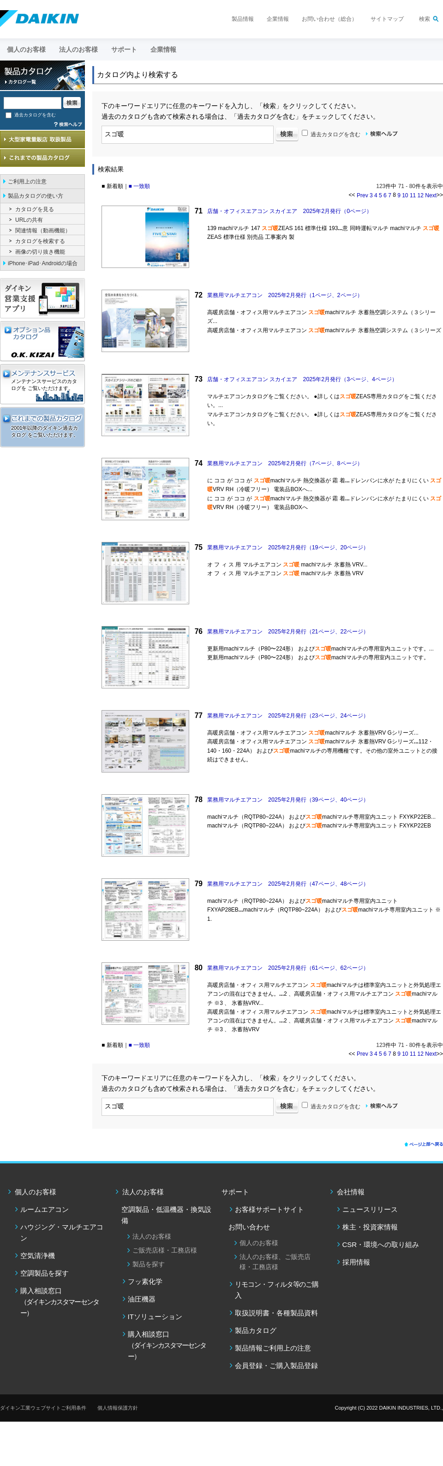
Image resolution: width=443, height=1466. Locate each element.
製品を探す (148, 1264)
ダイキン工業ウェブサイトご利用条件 (43, 1408)
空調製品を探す (44, 1273)
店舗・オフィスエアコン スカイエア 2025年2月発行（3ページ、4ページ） (302, 379)
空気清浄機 (37, 1255)
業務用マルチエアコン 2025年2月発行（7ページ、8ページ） (285, 463)
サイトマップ (387, 19)
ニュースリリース (370, 1209)
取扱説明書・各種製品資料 (276, 1313)
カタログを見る (34, 209)
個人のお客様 (35, 1192)
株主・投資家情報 (370, 1227)
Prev (362, 195)
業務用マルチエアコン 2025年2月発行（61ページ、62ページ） (288, 968)
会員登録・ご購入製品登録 (276, 1365)
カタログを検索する (40, 241)
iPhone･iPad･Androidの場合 (43, 263)
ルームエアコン (44, 1209)
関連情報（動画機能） (43, 230)
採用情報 (356, 1262)
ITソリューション (155, 1316)
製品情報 (243, 19)
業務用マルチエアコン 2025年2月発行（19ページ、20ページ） (288, 547)
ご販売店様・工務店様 (164, 1250)
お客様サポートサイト (269, 1209)
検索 (424, 19)
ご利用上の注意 (27, 181)
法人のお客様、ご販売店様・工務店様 (275, 1262)
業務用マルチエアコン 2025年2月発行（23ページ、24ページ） (288, 715)
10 (405, 195)
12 (421, 195)
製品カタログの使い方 (35, 196)
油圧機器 (142, 1299)
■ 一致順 (139, 186)
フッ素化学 (145, 1281)
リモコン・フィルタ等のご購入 (276, 1289)
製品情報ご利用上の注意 (273, 1348)
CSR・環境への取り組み (380, 1244)
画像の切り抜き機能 (40, 252)
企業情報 (278, 19)
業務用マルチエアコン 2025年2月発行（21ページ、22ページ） (288, 631)
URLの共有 (29, 220)
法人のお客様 (143, 1192)
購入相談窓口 (59, 1302)
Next (431, 195)
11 (413, 195)
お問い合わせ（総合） (329, 19)
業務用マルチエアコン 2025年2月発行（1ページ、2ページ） (285, 295)
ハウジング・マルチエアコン (61, 1232)
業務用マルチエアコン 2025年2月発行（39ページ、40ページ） (288, 800)
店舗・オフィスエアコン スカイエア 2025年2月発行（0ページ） (289, 211)
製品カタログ (255, 1330)
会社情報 (351, 1192)
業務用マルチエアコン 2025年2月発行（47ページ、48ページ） (288, 884)
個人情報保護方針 (117, 1408)
